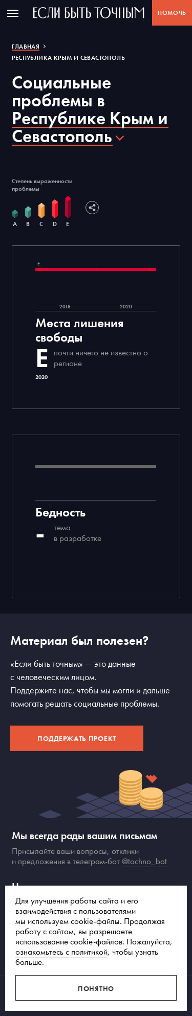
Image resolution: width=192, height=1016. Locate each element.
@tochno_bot (144, 861)
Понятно (96, 988)
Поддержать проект (76, 738)
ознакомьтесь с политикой (61, 951)
